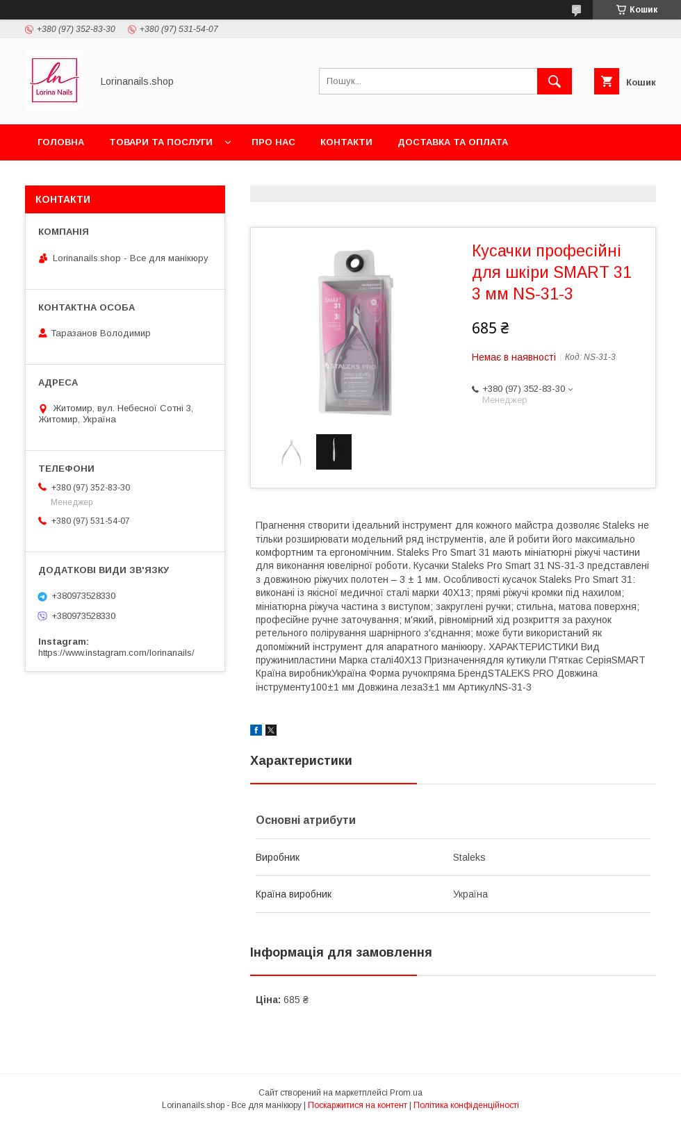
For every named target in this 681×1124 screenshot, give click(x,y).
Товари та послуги (161, 142)
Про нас (273, 142)
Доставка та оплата (452, 142)
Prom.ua (406, 1093)
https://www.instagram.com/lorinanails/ (116, 652)
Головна (61, 142)
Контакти (346, 142)
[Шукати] (554, 81)
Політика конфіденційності (466, 1105)
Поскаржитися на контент (357, 1105)
